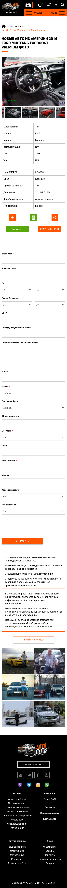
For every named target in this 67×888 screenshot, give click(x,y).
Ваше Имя (8, 253)
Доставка (7, 431)
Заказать (17, 229)
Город (4, 445)
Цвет (4, 313)
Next (60, 81)
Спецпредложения (17, 823)
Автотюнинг (17, 828)
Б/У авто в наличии (17, 811)
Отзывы (49, 851)
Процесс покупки (49, 813)
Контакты (49, 855)
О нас (50, 841)
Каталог (17, 793)
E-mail (5, 371)
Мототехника (17, 855)
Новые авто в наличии (17, 807)
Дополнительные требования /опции (20, 342)
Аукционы (49, 793)
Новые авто (17, 819)
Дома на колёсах (17, 863)
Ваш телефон (9, 460)
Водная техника (17, 846)
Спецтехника (17, 851)
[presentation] (27, 524)
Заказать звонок (33, 764)
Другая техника (17, 841)
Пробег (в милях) (10, 298)
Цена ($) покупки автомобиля (16, 327)
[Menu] (29, 13)
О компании (49, 846)
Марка (6, 386)
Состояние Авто (11, 401)
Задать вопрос (49, 229)
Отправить (22, 541)
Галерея (49, 863)
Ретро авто (17, 859)
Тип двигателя (9, 504)
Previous (7, 81)
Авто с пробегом (17, 799)
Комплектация (9, 268)
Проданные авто (17, 803)
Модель (6, 475)
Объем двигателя (10, 416)
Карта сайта (49, 819)
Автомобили (16, 26)
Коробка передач (10, 490)
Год (3, 283)
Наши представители (50, 859)
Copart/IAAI (50, 799)
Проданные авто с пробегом (17, 815)
